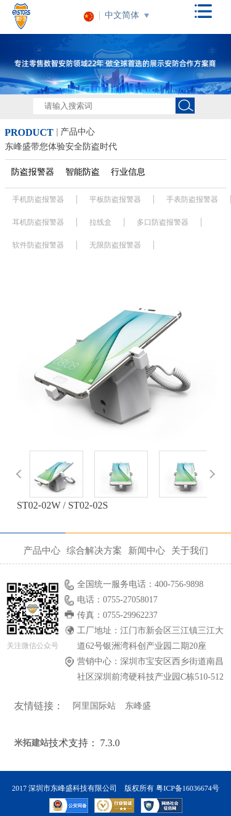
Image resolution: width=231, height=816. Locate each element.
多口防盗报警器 (162, 222)
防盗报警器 (32, 172)
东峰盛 (138, 705)
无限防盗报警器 (115, 245)
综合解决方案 (94, 551)
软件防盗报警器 (38, 245)
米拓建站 (31, 742)
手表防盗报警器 (192, 199)
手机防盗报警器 (38, 199)
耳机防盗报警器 (38, 222)
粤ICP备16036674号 (187, 788)
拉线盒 (100, 222)
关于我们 (189, 551)
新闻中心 (146, 551)
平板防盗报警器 (115, 199)
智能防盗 (82, 172)
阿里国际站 (94, 705)
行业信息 (128, 172)
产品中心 (41, 551)
